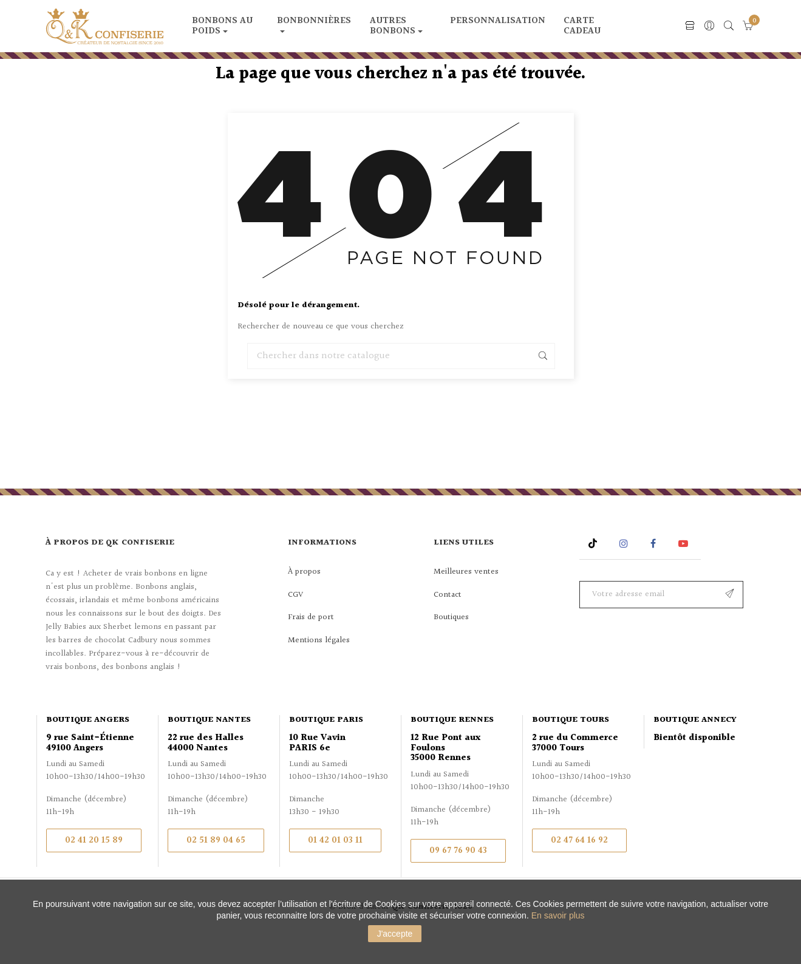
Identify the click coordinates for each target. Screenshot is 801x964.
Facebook (653, 572)
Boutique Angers (87, 748)
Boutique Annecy (695, 748)
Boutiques (451, 646)
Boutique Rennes (452, 748)
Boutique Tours (570, 748)
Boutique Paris (326, 748)
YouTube (685, 572)
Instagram (625, 572)
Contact (448, 623)
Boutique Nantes (209, 748)
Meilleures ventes (466, 600)
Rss (594, 572)
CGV (295, 623)
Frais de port (311, 646)
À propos (304, 600)
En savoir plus (558, 915)
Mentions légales (319, 669)
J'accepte (395, 934)
